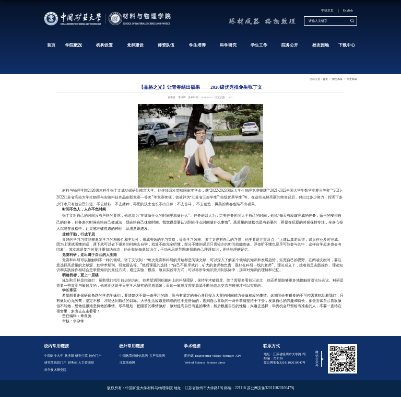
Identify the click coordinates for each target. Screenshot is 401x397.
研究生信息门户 (55, 362)
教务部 (69, 355)
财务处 (72, 362)
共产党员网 (157, 355)
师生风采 (337, 78)
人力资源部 (86, 362)
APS (238, 355)
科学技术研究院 (55, 369)
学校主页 (327, 10)
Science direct (216, 362)
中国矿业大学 (53, 355)
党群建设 (135, 45)
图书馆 (189, 355)
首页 (51, 45)
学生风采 (352, 78)
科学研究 (228, 45)
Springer (228, 355)
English (348, 10)
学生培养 (197, 45)
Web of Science (194, 362)
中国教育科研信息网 (134, 355)
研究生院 (81, 355)
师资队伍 (166, 45)
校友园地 (320, 45)
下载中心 (346, 45)
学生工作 (259, 45)
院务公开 (289, 45)
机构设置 (104, 45)
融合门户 (95, 355)
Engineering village (208, 355)
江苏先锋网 (127, 362)
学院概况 (73, 45)
